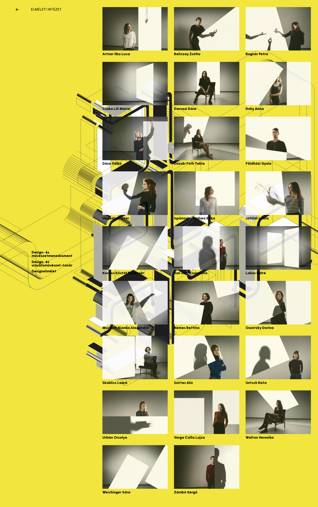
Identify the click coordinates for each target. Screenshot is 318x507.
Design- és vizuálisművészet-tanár (52, 263)
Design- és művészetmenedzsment (52, 254)
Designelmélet (44, 271)
